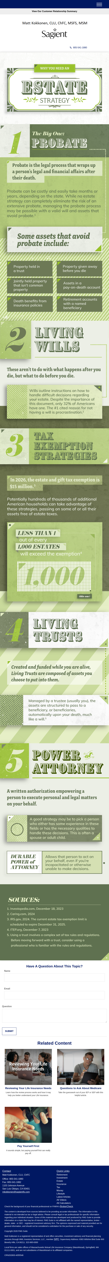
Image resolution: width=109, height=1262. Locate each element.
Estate (60, 1181)
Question (7, 1006)
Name (7, 971)
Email (7, 988)
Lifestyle (61, 1194)
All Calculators (64, 1203)
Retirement (62, 1175)
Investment (62, 1178)
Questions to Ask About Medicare (80, 1088)
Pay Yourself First (28, 1146)
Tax (58, 1187)
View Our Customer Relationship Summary (54, 11)
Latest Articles (63, 1197)
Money (60, 1190)
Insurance (61, 1184)
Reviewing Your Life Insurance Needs (28, 1088)
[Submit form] (9, 1031)
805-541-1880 (78, 47)
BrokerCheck (66, 1206)
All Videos (61, 1200)
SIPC (56, 1239)
